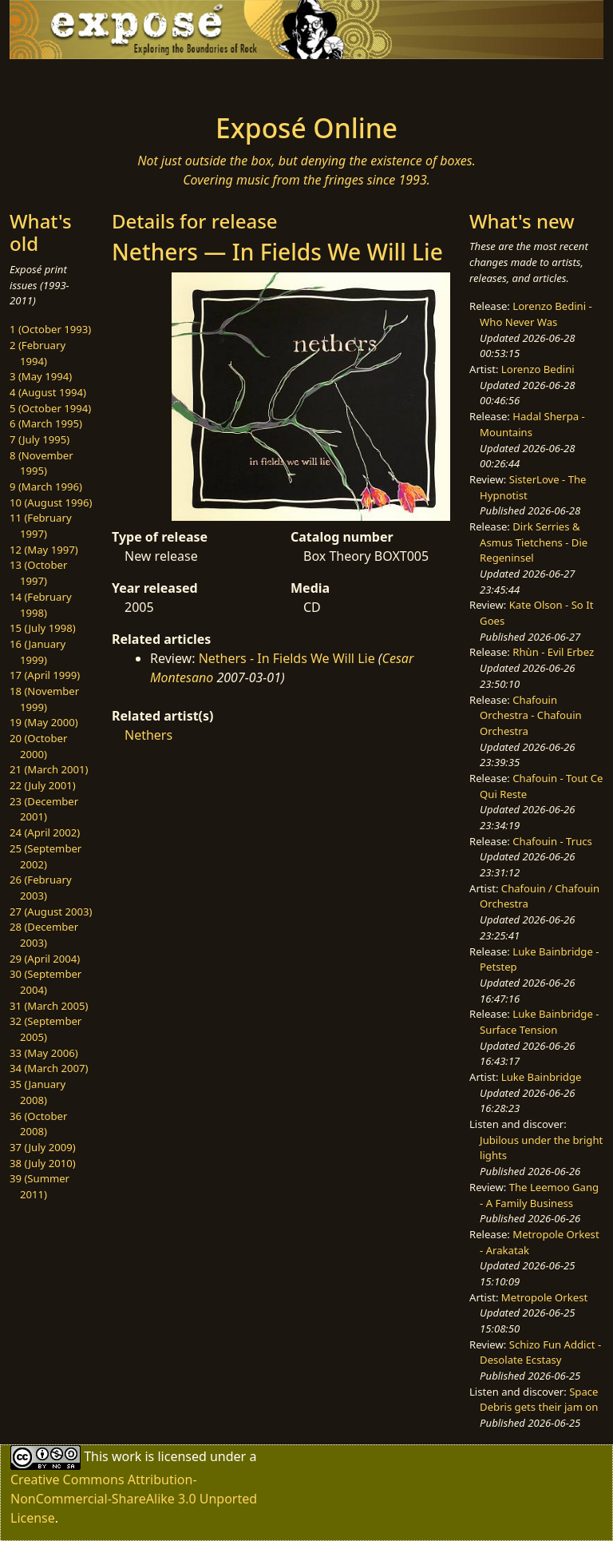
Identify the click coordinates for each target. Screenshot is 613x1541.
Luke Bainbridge (541, 1077)
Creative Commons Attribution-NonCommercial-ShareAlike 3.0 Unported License (133, 1499)
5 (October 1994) (50, 408)
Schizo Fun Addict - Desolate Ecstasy (540, 1352)
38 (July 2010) (43, 1163)
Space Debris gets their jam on (539, 1399)
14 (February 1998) (41, 605)
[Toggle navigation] (60, 81)
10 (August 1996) (51, 502)
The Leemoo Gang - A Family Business (539, 1195)
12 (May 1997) (44, 549)
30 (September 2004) (45, 982)
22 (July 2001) (43, 785)
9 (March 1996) (46, 486)
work (126, 1456)
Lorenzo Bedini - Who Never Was (536, 314)
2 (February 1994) (37, 353)
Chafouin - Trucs (552, 841)
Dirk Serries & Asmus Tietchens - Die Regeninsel (533, 542)
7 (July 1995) (39, 439)
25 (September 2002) (45, 856)
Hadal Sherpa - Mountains (532, 424)
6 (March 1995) (46, 423)
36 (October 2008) (38, 1124)
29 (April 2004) (45, 958)
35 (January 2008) (37, 1092)
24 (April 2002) (45, 832)
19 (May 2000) (44, 722)
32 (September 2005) (45, 1029)
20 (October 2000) (38, 746)
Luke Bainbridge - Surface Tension (539, 1022)
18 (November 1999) (44, 699)
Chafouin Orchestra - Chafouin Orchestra (531, 715)
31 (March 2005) (49, 1006)
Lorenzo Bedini (538, 369)
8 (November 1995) (41, 463)
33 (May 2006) (44, 1053)
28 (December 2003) (44, 934)
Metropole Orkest (544, 1297)
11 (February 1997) (41, 525)
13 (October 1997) (38, 573)
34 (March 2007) (49, 1068)
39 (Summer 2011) (39, 1186)
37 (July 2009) (43, 1147)
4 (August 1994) (48, 392)
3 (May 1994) (41, 376)
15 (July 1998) (43, 628)
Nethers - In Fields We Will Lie (287, 658)
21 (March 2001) (49, 769)
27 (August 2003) (51, 911)
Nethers (148, 735)
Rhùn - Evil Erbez (553, 652)
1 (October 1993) (50, 329)
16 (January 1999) (37, 652)
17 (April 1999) (45, 675)
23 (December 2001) (44, 809)
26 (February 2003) (41, 887)
